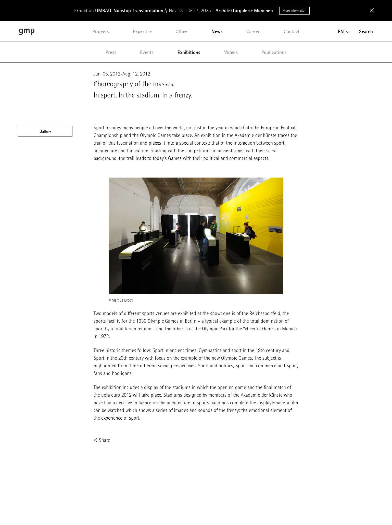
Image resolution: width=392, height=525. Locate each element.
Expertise (142, 31)
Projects (100, 31)
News (217, 31)
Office (181, 31)
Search (366, 31)
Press (111, 52)
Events (147, 52)
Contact (292, 31)
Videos (231, 52)
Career (253, 31)
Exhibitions (189, 52)
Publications (273, 52)
